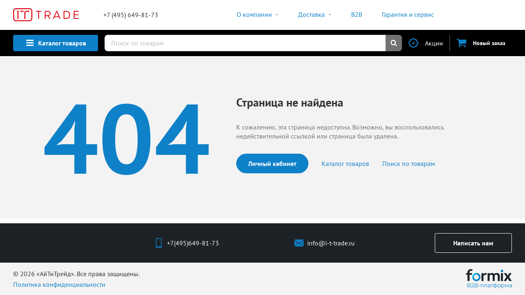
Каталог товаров (345, 163)
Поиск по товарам (408, 163)
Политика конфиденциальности (59, 284)
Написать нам (473, 243)
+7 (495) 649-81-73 (130, 15)
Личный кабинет (272, 163)
